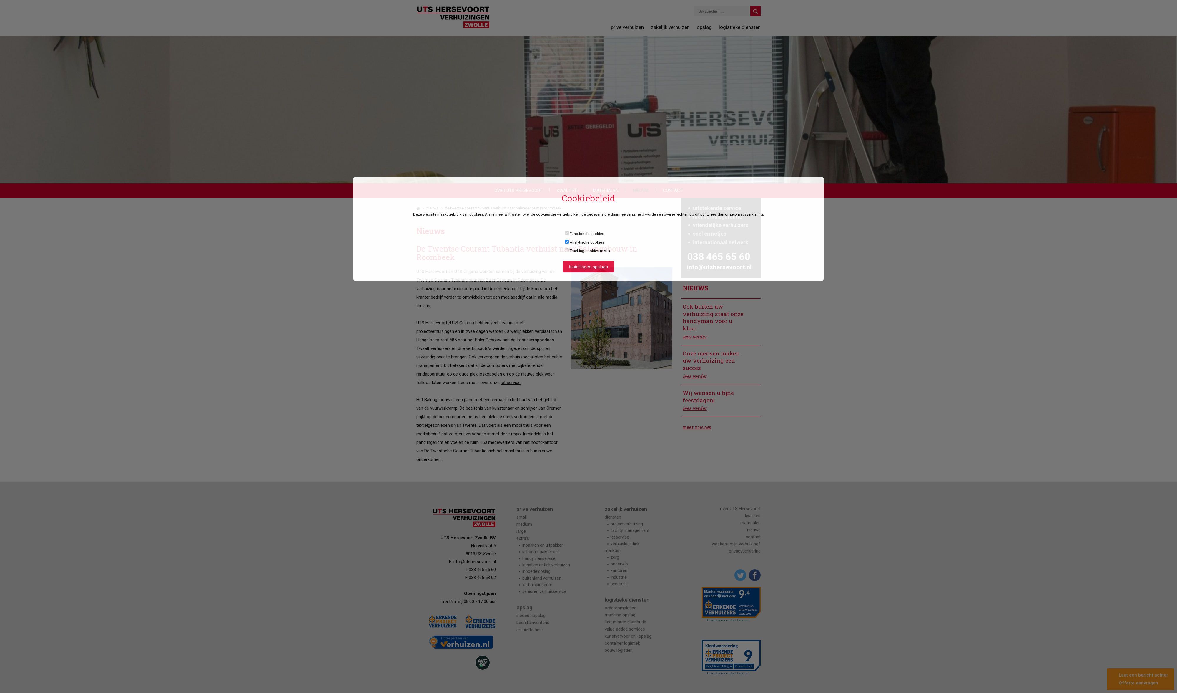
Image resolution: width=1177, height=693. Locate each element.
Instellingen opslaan (588, 266)
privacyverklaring (748, 214)
